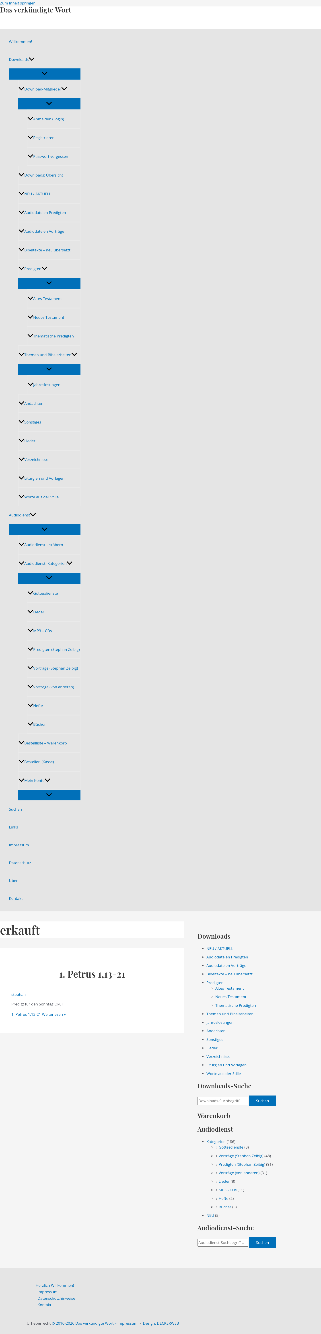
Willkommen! (20, 41)
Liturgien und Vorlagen (41, 478)
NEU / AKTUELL (35, 193)
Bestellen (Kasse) (36, 761)
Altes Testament (44, 298)
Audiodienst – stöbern (41, 544)
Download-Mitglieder (43, 89)
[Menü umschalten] (44, 73)
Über (13, 880)
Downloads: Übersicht (41, 175)
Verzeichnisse (33, 459)
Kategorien (216, 1141)
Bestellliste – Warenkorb (43, 743)
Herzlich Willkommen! (55, 1285)
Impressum (19, 844)
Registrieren (40, 137)
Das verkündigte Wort (35, 9)
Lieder (27, 440)
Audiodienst (22, 515)
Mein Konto (34, 780)
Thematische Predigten (50, 336)
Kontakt (16, 898)
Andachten (31, 403)
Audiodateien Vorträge (41, 231)
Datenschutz (20, 862)
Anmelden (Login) (45, 118)
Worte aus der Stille (39, 496)
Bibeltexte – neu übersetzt (44, 250)
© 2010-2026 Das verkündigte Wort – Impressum (95, 1323)
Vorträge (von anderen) (50, 686)
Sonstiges (30, 422)
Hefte (35, 705)
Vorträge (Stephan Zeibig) (52, 668)
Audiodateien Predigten (42, 212)
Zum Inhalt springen (18, 3)
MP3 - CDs (228, 1189)
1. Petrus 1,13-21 (92, 973)
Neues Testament (45, 317)
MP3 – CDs (39, 630)
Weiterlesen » (38, 1014)
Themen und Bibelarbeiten (48, 354)
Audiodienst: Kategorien (45, 563)
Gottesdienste (42, 593)
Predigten (33, 268)
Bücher (36, 724)
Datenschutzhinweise (56, 1298)
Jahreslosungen (43, 384)
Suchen (15, 809)
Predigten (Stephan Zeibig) (53, 649)
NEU (210, 1215)
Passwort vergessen (47, 156)
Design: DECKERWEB (161, 1323)
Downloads (22, 59)
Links (13, 827)
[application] (32, 59)
